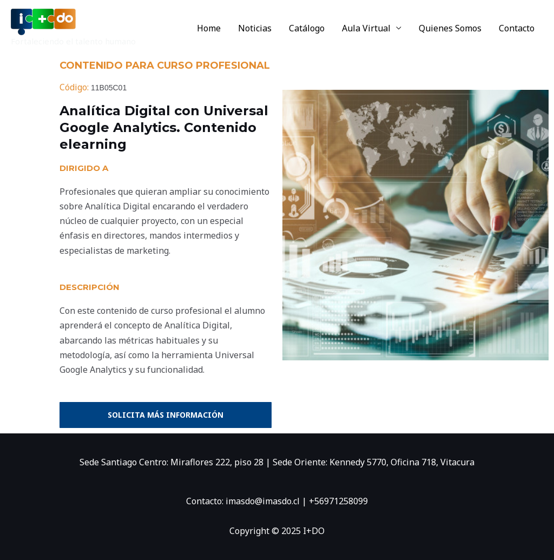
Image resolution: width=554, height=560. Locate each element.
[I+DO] (43, 21)
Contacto (517, 28)
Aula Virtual (366, 28)
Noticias (255, 28)
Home (209, 28)
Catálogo (307, 28)
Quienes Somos (450, 28)
